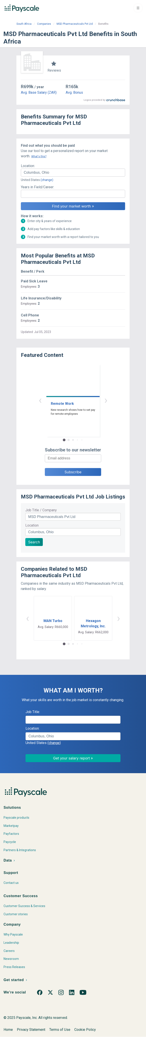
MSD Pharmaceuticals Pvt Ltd (75, 23)
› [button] (105, 400)
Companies (44, 23)
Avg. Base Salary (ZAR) (39, 92)
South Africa (24, 23)
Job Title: (33, 712)
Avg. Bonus (74, 92)
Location (32, 525)
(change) (47, 180)
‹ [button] (40, 400)
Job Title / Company (41, 510)
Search (34, 542)
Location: (28, 166)
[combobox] (73, 173)
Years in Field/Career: (37, 187)
